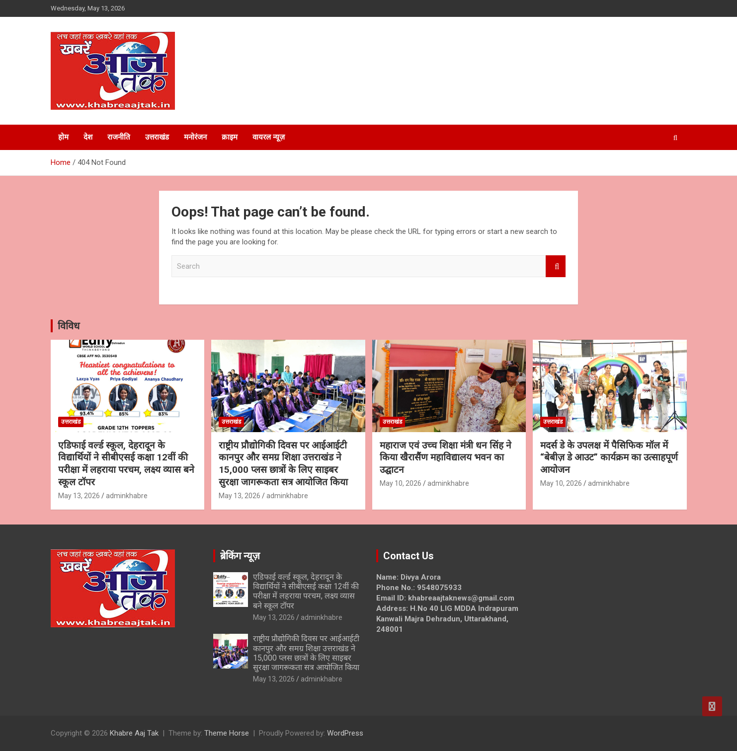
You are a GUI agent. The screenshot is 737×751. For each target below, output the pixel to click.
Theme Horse (226, 733)
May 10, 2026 (400, 483)
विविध (69, 326)
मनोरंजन (195, 137)
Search (556, 266)
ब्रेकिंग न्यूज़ (240, 556)
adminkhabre (127, 496)
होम (63, 137)
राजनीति (118, 137)
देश (87, 137)
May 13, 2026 (79, 496)
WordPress (345, 733)
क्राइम (230, 137)
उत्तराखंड (157, 137)
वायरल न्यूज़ (268, 137)
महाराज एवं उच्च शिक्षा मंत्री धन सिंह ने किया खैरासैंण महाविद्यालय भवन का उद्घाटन (445, 457)
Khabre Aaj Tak (134, 733)
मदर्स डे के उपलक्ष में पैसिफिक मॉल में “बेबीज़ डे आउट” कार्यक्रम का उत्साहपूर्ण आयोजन (609, 457)
